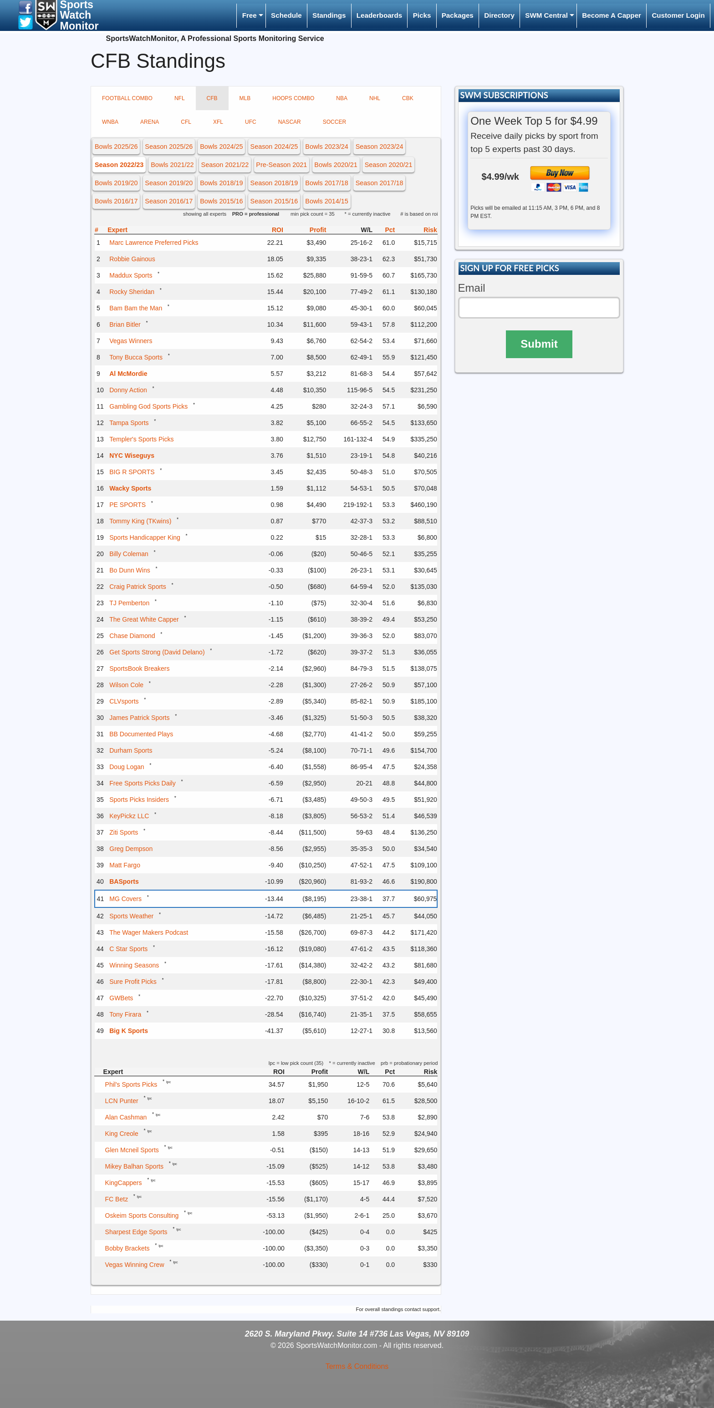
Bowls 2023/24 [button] (326, 146)
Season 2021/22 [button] (225, 164)
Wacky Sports (130, 488)
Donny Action (128, 390)
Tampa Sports (128, 422)
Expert (117, 229)
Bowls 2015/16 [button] (221, 201)
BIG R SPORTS (131, 472)
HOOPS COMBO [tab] (293, 98)
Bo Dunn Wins (129, 570)
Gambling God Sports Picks (148, 406)
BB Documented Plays (141, 734)
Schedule (286, 15)
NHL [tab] (374, 98)
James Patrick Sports (139, 717)
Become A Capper (611, 15)
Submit (538, 344)
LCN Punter (121, 1100)
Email (471, 288)
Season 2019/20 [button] (169, 183)
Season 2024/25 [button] (274, 146)
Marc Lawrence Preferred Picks (153, 242)
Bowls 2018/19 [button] (221, 183)
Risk (430, 229)
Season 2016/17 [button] (169, 201)
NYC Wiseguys (131, 455)
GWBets (121, 998)
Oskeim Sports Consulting (142, 1215)
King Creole (121, 1133)
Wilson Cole (126, 685)
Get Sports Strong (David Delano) (156, 652)
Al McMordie (128, 373)
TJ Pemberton (129, 603)
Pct (390, 229)
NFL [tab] (179, 98)
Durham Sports (130, 750)
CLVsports (123, 701)
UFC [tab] (250, 122)
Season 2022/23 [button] (119, 164)
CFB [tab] (212, 98)
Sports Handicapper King (144, 537)
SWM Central (546, 15)
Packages (458, 15)
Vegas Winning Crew (134, 1264)
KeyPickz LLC (129, 816)
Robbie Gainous (132, 259)
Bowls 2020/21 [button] (335, 164)
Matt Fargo (124, 865)
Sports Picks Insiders (139, 799)
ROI (277, 229)
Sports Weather (131, 916)
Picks (422, 15)
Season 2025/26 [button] (169, 146)
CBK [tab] (407, 98)
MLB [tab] (245, 98)
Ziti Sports (123, 832)
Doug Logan (126, 766)
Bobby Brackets (127, 1248)
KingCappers (123, 1182)
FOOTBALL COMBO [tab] (127, 98)
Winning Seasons (134, 965)
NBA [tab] (341, 98)
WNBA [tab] (110, 122)
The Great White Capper (144, 619)
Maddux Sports (130, 275)
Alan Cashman (126, 1117)
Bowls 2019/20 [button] (116, 183)
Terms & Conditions (357, 1366)
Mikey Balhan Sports (134, 1166)
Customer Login (678, 15)
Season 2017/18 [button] (379, 183)
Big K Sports (128, 1030)
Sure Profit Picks (132, 981)
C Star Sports (128, 948)
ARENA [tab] (149, 122)
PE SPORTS (127, 504)
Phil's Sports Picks (131, 1084)
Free (249, 15)
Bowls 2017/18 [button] (326, 183)
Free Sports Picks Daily (142, 783)
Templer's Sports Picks (141, 439)
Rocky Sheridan (131, 291)
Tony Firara (125, 1014)
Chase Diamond (132, 635)
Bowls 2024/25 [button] (221, 146)
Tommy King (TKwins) (140, 521)
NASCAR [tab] (289, 122)
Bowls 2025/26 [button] (116, 146)
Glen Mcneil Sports (132, 1150)
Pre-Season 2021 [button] (281, 164)
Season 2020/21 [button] (389, 164)
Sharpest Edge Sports (136, 1232)
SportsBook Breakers (139, 668)
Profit (318, 229)
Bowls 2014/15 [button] (326, 201)
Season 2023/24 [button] (379, 146)
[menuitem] (251, 16)
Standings (329, 15)
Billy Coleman (128, 553)
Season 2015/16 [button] (274, 201)
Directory (499, 15)
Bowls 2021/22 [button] (172, 164)
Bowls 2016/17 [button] (116, 201)
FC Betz (116, 1199)
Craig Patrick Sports (137, 586)
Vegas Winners (130, 340)
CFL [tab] (186, 122)
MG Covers (125, 898)
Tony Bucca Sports (136, 357)
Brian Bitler (124, 324)
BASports (124, 881)
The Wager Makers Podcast (148, 932)
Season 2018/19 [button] (274, 183)
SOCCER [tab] (334, 122)
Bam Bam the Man (135, 308)
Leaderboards (379, 15)
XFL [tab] (218, 122)
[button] (25, 7)
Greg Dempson (131, 848)
